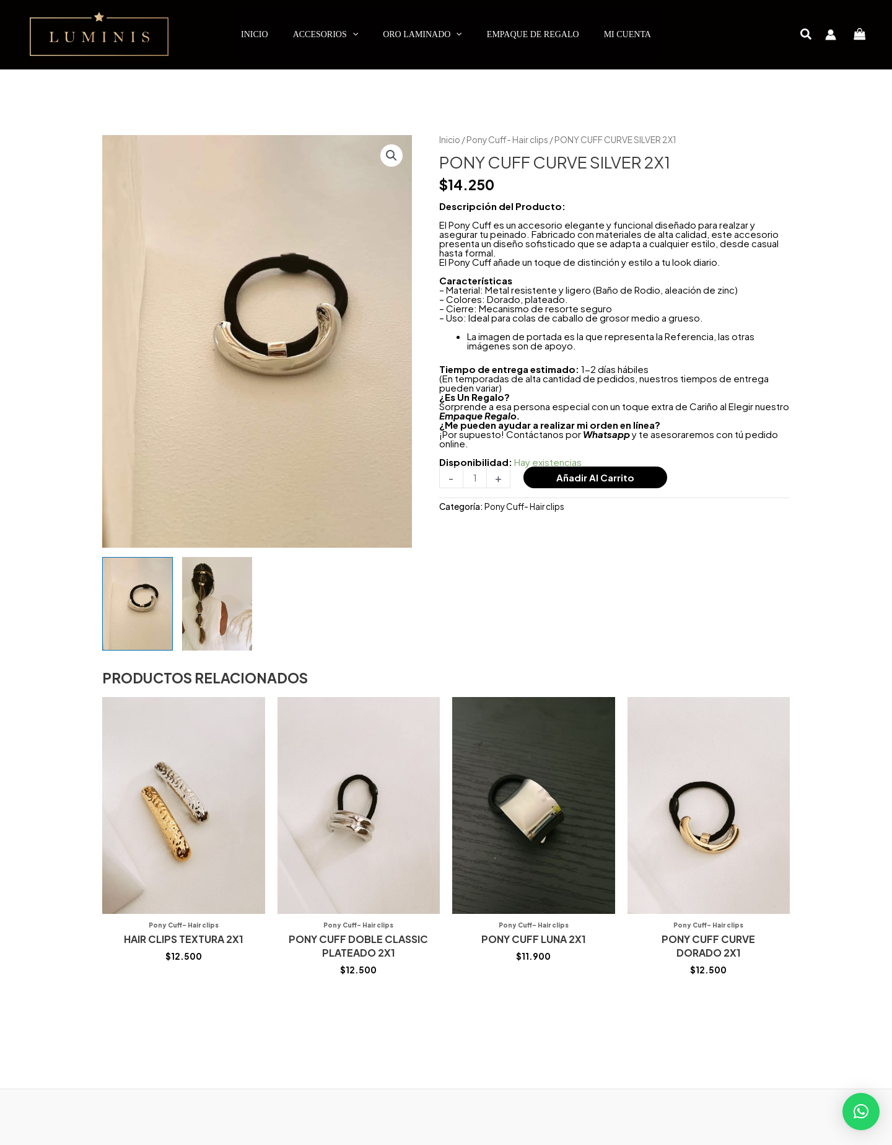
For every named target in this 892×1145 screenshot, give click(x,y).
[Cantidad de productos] (475, 477)
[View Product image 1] (137, 604)
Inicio (449, 139)
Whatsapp (606, 434)
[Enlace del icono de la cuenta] (830, 34)
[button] (806, 35)
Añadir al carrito (595, 477)
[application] (352, 34)
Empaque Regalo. (479, 415)
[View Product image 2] (217, 604)
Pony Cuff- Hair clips (507, 139)
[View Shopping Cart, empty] (860, 34)
